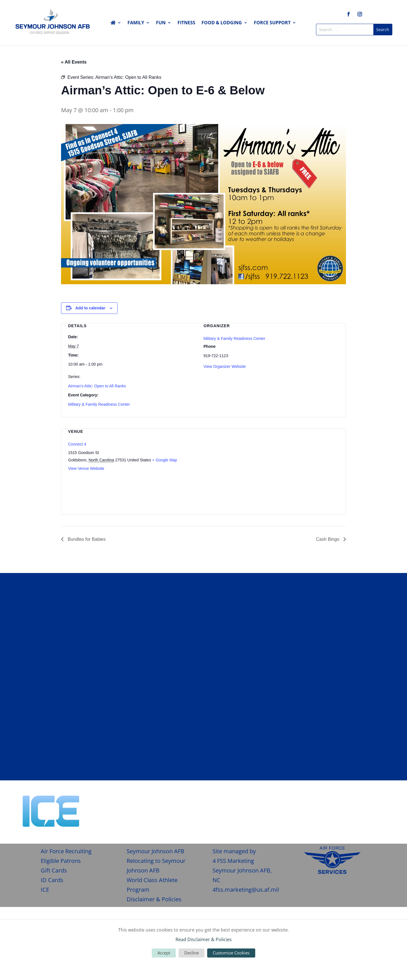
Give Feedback (359, 802)
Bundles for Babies (86, 539)
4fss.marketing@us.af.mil (246, 889)
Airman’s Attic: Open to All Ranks (97, 386)
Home (116, 24)
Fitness (186, 23)
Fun (161, 23)
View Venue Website (86, 468)
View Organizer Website (225, 366)
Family (135, 23)
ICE (45, 889)
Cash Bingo (328, 539)
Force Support (272, 23)
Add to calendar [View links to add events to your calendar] (90, 308)
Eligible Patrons (61, 861)
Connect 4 (77, 444)
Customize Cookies (231, 953)
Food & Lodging (222, 23)
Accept (163, 953)
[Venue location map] (309, 468)
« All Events (73, 62)
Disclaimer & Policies (154, 899)
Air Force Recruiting (66, 851)
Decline (191, 953)
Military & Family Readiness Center (99, 404)
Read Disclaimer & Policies (204, 939)
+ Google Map (164, 460)
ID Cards (52, 880)
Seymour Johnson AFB (155, 851)
